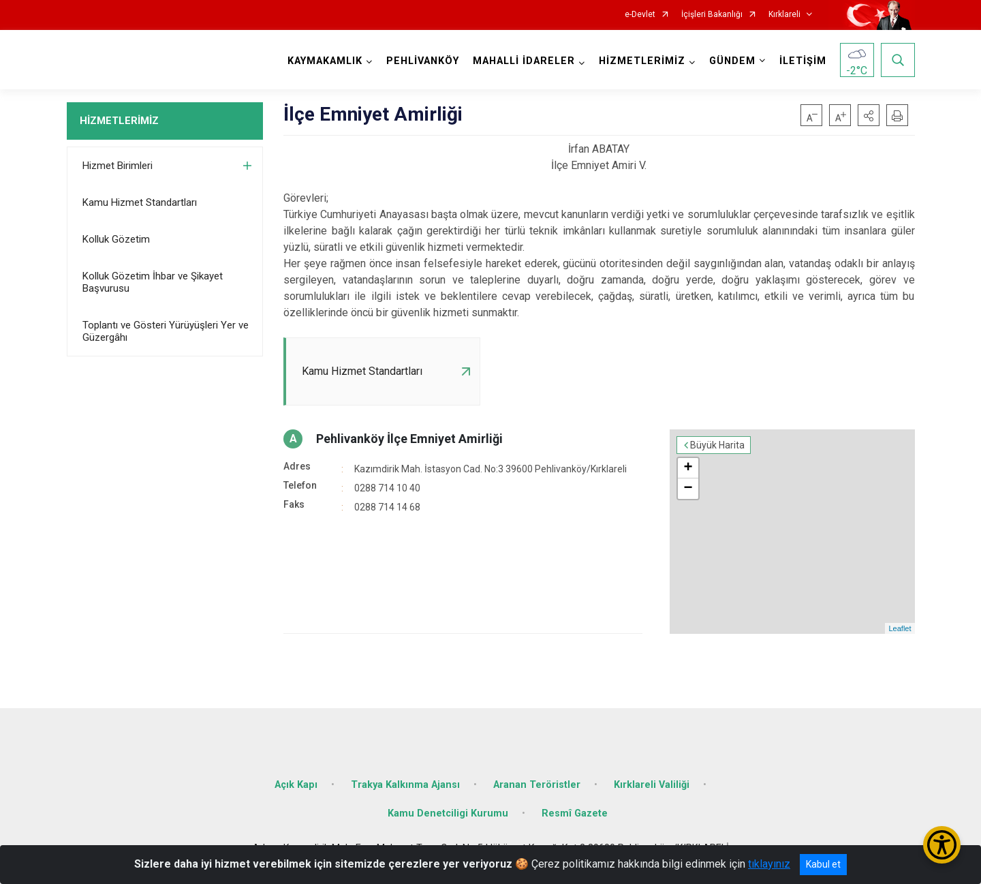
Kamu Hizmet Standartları (139, 202)
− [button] (687, 488)
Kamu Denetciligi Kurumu (448, 813)
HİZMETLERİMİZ (119, 121)
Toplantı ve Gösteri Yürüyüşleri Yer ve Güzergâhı (165, 331)
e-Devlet (640, 14)
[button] (868, 115)
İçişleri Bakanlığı (712, 14)
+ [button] (687, 468)
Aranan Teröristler (536, 785)
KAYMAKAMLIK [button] (324, 61)
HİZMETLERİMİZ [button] (642, 61)
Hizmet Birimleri (117, 165)
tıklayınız (769, 863)
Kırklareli (784, 14)
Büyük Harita (717, 445)
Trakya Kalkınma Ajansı (405, 785)
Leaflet (899, 628)
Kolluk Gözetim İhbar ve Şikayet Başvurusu (152, 282)
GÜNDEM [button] (732, 61)
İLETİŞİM (802, 61)
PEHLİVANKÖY (422, 61)
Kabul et (823, 864)
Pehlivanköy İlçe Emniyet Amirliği (409, 438)
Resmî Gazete (575, 813)
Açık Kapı (296, 785)
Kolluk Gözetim (116, 239)
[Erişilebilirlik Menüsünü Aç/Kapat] (942, 845)
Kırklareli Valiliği (651, 785)
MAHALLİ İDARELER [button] (524, 61)
